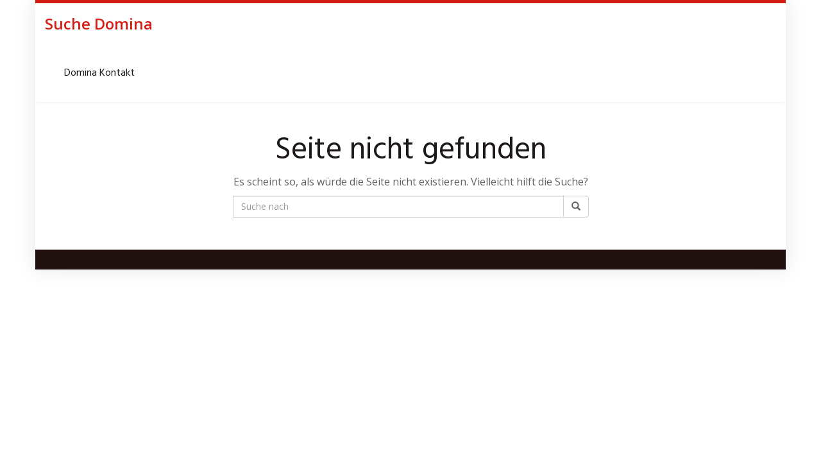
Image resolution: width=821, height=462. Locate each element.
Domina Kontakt (99, 73)
